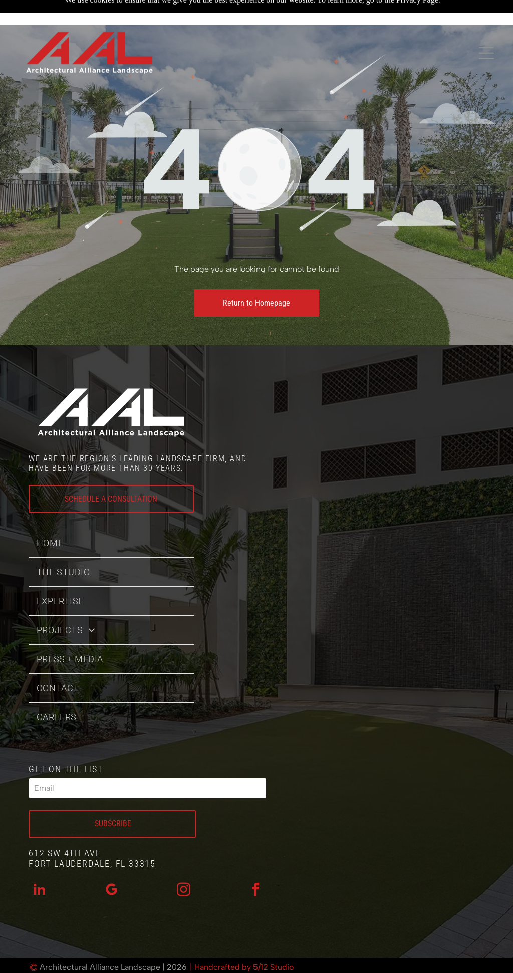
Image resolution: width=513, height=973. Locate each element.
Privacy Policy (225, 962)
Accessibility (290, 962)
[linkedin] (40, 866)
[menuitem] (111, 518)
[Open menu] (486, 31)
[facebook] (255, 866)
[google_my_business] (112, 866)
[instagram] (183, 866)
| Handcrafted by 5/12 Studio (242, 942)
